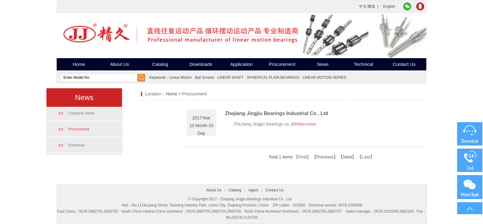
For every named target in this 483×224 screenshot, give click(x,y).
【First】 (328, 156)
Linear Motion (180, 77)
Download (69, 145)
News (323, 64)
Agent (253, 190)
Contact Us (404, 64)
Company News (74, 113)
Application (241, 64)
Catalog (160, 64)
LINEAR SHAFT (230, 77)
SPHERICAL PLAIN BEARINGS (273, 77)
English (389, 6)
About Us (119, 64)
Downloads (200, 64)
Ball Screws (204, 77)
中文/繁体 (367, 6)
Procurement (282, 64)
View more (332, 124)
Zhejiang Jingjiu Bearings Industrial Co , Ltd (303, 113)
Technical (363, 64)
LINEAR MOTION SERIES (324, 77)
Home (79, 64)
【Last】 (392, 156)
